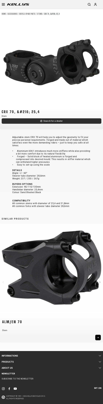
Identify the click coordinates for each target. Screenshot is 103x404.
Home (4, 14)
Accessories (12, 14)
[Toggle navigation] (3, 4)
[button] (3, 282)
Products (8, 362)
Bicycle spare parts (27, 14)
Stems (39, 14)
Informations (10, 355)
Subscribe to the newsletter (18, 379)
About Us (7, 368)
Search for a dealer (53, 121)
